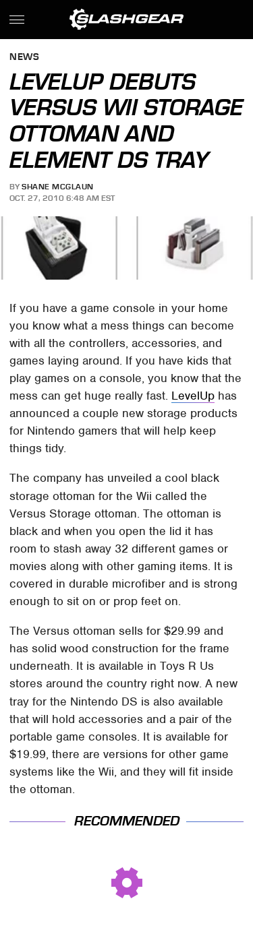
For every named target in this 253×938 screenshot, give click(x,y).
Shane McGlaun (58, 186)
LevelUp (193, 395)
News (24, 57)
